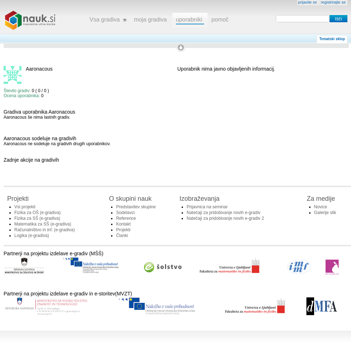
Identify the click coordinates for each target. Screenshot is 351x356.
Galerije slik (325, 212)
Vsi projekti (24, 206)
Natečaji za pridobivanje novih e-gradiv (223, 212)
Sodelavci (125, 212)
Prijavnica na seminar (207, 206)
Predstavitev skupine (136, 206)
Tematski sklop (332, 39)
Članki (122, 235)
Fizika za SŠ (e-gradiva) (37, 218)
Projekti (123, 229)
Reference (126, 218)
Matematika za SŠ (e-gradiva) (42, 224)
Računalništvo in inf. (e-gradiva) (44, 229)
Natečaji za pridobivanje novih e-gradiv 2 (225, 218)
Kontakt (123, 224)
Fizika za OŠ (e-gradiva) (37, 212)
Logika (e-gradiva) (31, 235)
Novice (320, 206)
